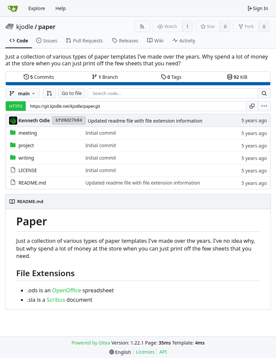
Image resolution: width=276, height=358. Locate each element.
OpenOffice (66, 290)
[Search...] (264, 93)
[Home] (12, 8)
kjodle (24, 26)
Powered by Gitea (91, 342)
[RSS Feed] (142, 26)
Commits (39, 77)
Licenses (145, 352)
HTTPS (15, 106)
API (163, 352)
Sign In (257, 8)
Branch (105, 77)
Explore (36, 8)
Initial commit (100, 133)
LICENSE (28, 170)
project (26, 145)
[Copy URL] (252, 106)
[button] (49, 93)
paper (46, 26)
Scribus (56, 299)
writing (26, 158)
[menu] (264, 106)
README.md (32, 183)
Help (60, 8)
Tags (171, 77)
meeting (28, 133)
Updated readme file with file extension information (145, 121)
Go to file (72, 93)
